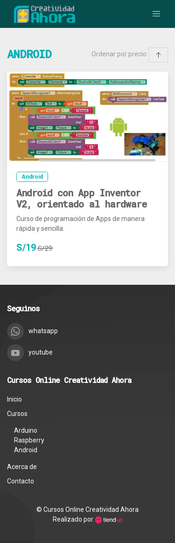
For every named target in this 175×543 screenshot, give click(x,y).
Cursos (17, 413)
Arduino (25, 430)
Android (32, 177)
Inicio (14, 399)
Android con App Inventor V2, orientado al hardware (81, 198)
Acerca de (22, 466)
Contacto (20, 481)
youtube (30, 352)
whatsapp (32, 331)
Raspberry (29, 440)
